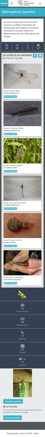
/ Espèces (22, 362)
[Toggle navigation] (11, 3)
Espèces (22, 335)
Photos (22, 349)
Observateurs (22, 308)
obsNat (22, 433)
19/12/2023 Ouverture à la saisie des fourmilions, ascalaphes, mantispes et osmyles (22, 411)
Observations (23, 321)
